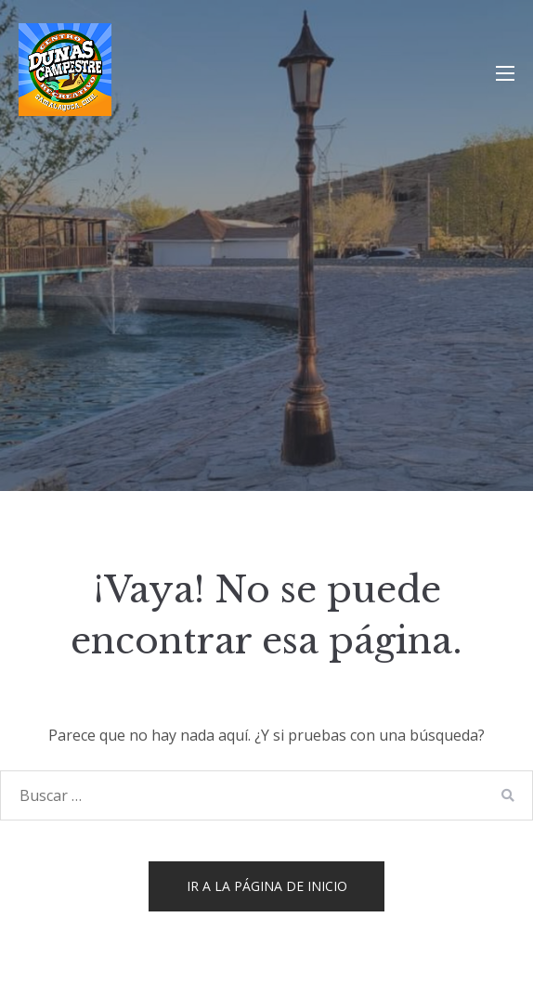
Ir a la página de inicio (267, 886)
